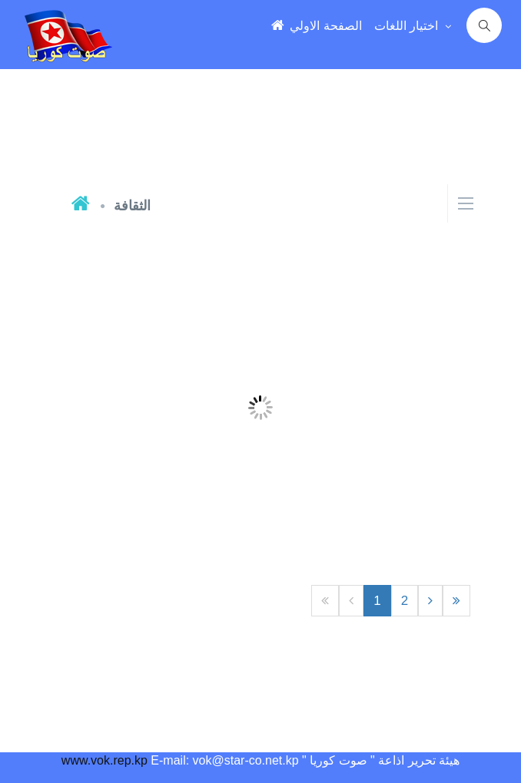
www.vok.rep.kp (104, 760)
